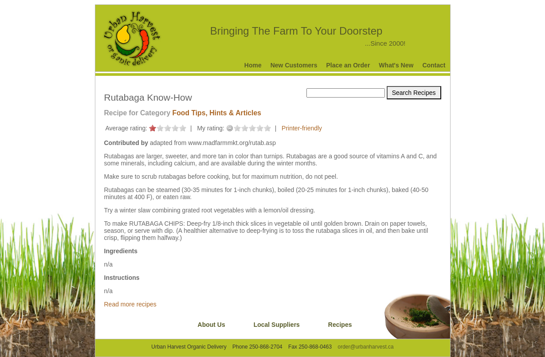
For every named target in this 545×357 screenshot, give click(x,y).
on (152, 128)
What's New (396, 65)
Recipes (340, 324)
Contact (433, 65)
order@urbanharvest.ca (365, 347)
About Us (211, 324)
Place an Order (348, 65)
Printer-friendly (302, 128)
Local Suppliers (277, 324)
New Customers (294, 65)
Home (253, 65)
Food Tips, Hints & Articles (217, 113)
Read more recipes (130, 304)
